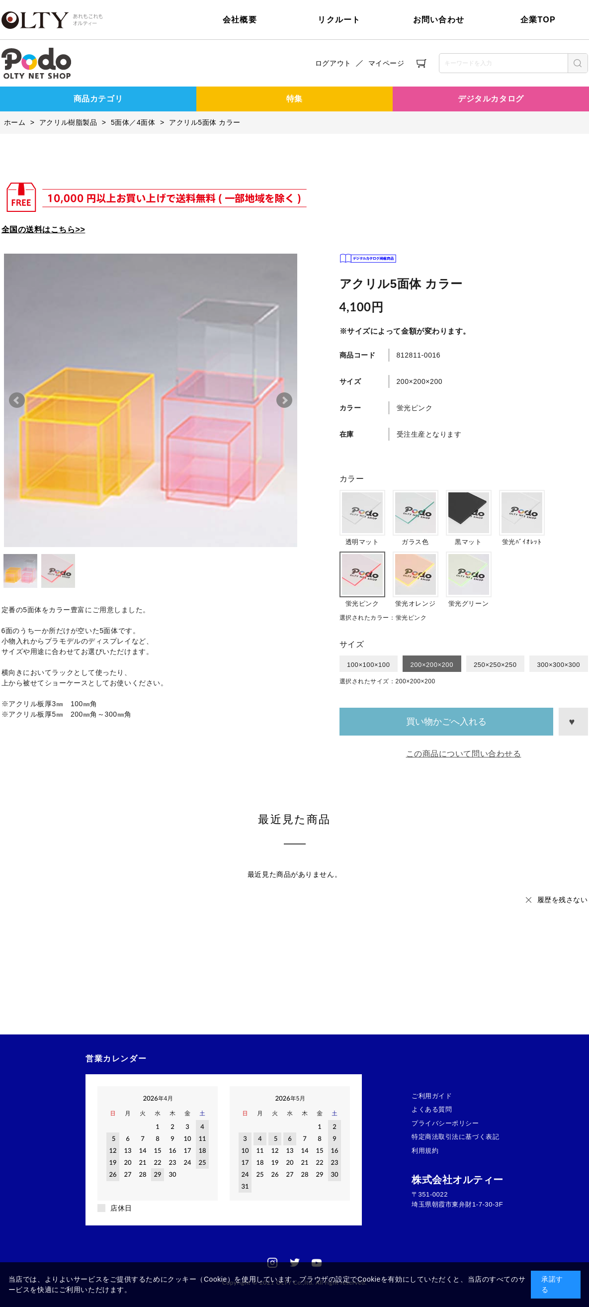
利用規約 (425, 1150)
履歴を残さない (562, 900)
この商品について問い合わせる (463, 753)
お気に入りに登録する (573, 722)
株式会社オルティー (458, 1179)
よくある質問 (432, 1109)
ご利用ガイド (432, 1096)
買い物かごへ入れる (446, 722)
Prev (17, 400)
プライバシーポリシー (445, 1123)
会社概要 (240, 19)
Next (284, 400)
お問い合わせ (439, 19)
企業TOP (538, 19)
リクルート (339, 19)
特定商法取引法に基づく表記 (455, 1136)
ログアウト (333, 63)
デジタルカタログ (490, 98)
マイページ (386, 63)
